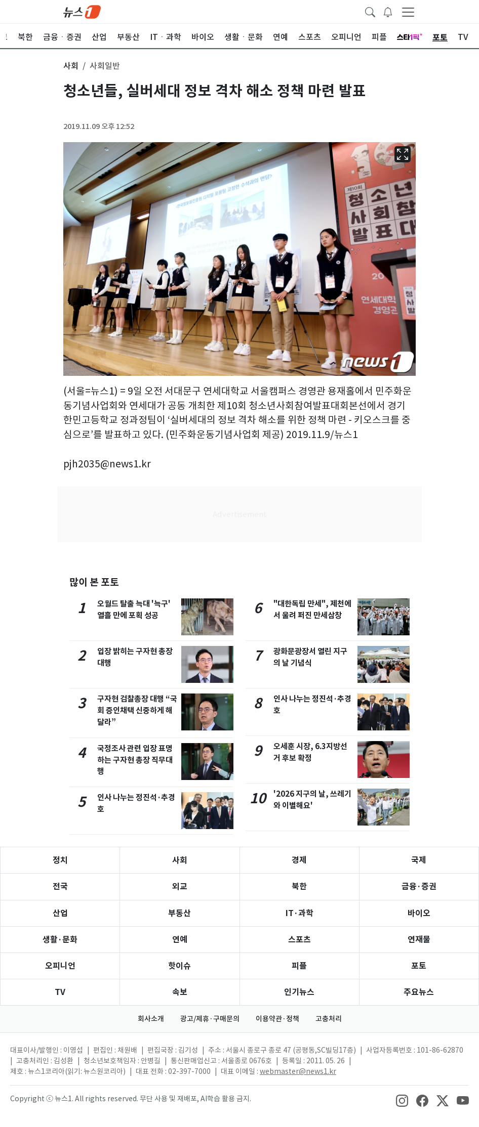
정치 (60, 860)
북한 (299, 886)
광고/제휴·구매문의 (209, 1018)
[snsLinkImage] (402, 1100)
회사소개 (151, 1018)
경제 (299, 860)
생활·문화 (60, 939)
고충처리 (328, 1018)
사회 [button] (70, 66)
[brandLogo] (82, 11)
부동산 (179, 913)
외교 (179, 886)
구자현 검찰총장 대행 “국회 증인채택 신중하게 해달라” (137, 710)
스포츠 (299, 939)
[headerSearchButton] (370, 11)
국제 (418, 860)
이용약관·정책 (277, 1018)
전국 (60, 886)
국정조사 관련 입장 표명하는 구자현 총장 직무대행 (135, 760)
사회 (179, 860)
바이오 (419, 913)
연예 (179, 939)
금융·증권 (419, 886)
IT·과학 (299, 913)
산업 (60, 913)
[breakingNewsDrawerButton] (388, 11)
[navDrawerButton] (408, 12)
